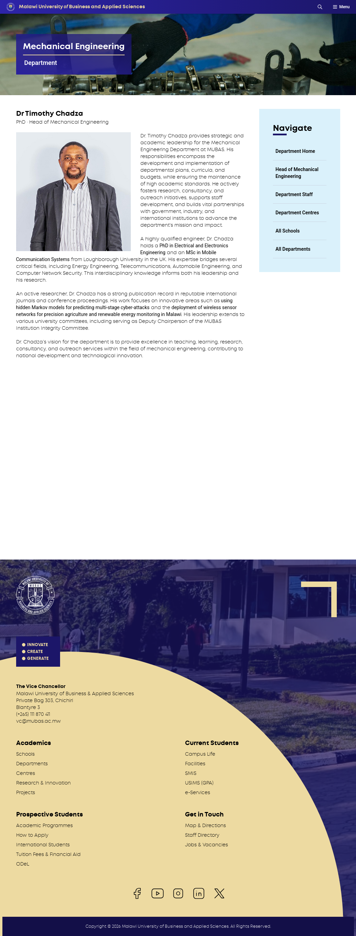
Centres (25, 773)
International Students (43, 845)
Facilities (195, 763)
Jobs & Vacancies (206, 845)
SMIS (190, 773)
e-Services (197, 792)
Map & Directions (205, 825)
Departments (32, 763)
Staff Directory (202, 835)
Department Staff (294, 194)
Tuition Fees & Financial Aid (48, 854)
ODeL (22, 864)
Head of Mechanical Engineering (297, 173)
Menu (340, 7)
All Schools (288, 231)
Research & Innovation (43, 783)
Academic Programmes (44, 825)
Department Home (295, 151)
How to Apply (32, 835)
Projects (25, 792)
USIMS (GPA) (199, 783)
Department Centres (297, 212)
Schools (25, 754)
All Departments (293, 249)
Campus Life (200, 754)
